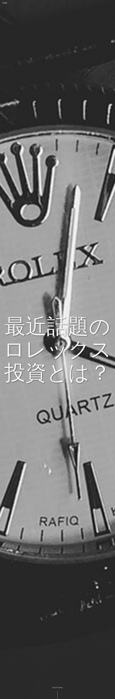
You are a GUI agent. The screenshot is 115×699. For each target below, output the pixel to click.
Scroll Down (57, 688)
